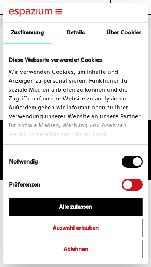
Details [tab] (75, 32)
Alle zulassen (75, 207)
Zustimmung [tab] (27, 32)
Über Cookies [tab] (123, 32)
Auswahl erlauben (76, 228)
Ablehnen (75, 249)
